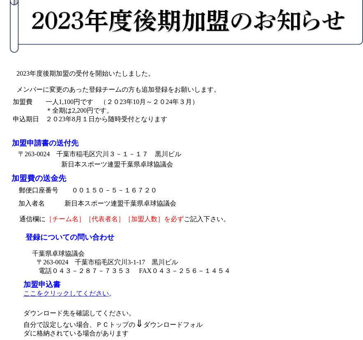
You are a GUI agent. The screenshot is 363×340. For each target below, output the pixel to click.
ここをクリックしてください (66, 293)
